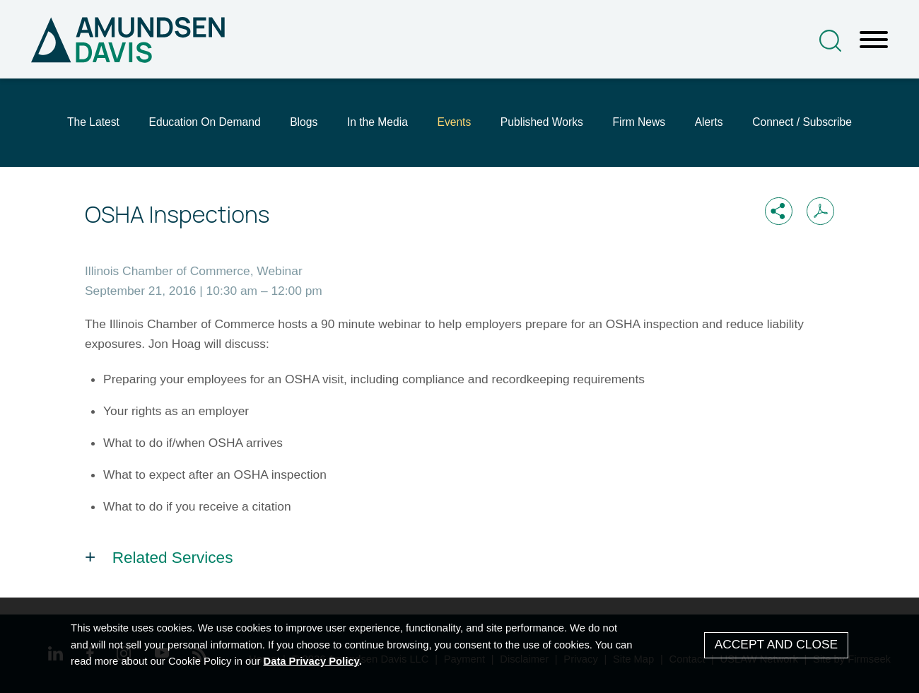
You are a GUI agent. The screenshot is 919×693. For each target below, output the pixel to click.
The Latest (93, 122)
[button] (778, 211)
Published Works (542, 122)
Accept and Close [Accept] (776, 644)
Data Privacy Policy (311, 661)
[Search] (830, 41)
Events (454, 122)
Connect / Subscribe (802, 122)
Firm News (638, 122)
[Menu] (874, 40)
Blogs (303, 122)
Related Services (172, 557)
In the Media (377, 122)
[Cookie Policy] (459, 645)
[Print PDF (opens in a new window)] (820, 211)
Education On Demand (205, 122)
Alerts (709, 122)
